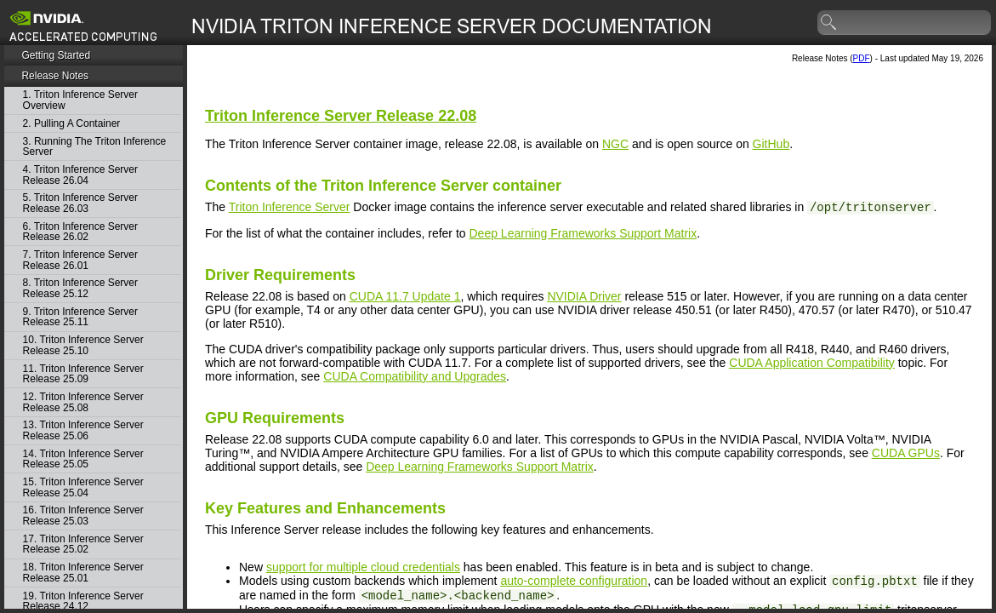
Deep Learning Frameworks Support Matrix (583, 233)
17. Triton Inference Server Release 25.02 (83, 544)
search (829, 23)
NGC (615, 144)
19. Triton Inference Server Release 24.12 (83, 601)
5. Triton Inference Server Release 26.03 (80, 203)
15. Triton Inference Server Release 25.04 (83, 487)
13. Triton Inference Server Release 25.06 (83, 430)
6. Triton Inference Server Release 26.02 (80, 232)
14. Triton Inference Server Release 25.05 (83, 459)
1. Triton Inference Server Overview (80, 100)
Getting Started (55, 55)
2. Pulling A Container (72, 123)
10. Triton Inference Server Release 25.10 (83, 345)
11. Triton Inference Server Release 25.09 (83, 374)
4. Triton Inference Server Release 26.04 (80, 175)
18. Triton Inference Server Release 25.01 (83, 572)
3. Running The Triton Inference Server (95, 147)
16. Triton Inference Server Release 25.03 (83, 515)
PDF (861, 58)
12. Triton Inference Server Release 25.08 (83, 402)
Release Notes (54, 76)
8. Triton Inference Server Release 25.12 (80, 288)
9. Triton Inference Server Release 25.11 (80, 317)
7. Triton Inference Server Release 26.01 (80, 260)
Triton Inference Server (289, 207)
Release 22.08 (340, 115)
